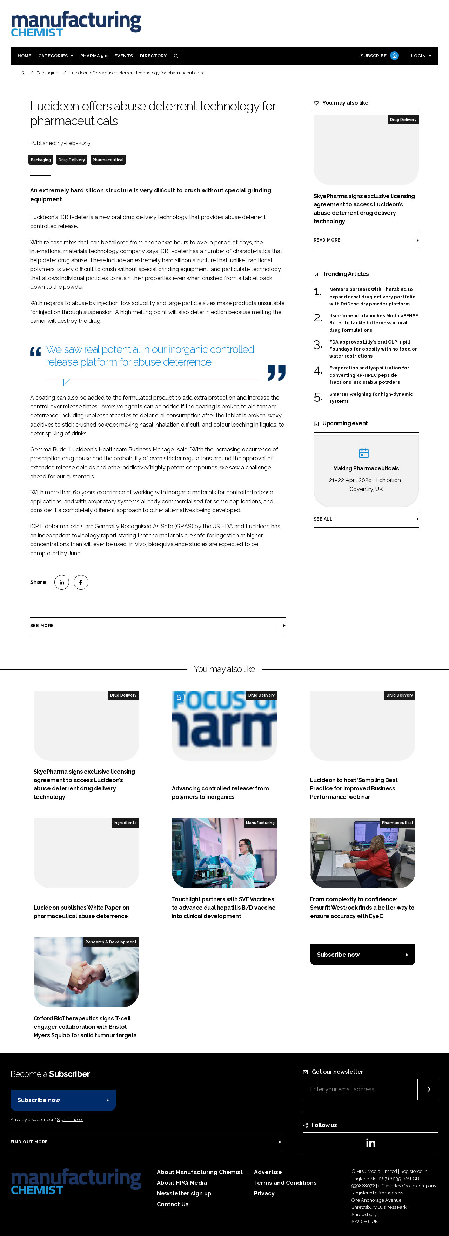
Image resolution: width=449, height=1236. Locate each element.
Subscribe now (338, 954)
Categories (53, 56)
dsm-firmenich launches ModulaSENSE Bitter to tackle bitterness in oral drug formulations (373, 323)
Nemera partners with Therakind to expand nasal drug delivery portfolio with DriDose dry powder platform (372, 296)
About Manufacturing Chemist (200, 1172)
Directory (153, 56)
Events (123, 56)
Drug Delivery (72, 160)
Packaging (41, 160)
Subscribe (379, 56)
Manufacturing (260, 823)
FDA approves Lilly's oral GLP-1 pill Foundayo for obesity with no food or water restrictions (373, 349)
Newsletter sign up (184, 1193)
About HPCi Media (182, 1183)
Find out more (29, 1142)
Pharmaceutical (108, 160)
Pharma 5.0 (93, 56)
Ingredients (125, 823)
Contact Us (173, 1204)
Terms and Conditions (285, 1183)
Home (24, 56)
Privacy (264, 1193)
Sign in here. (70, 1119)
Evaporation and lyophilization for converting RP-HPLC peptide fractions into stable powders (369, 375)
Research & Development (111, 942)
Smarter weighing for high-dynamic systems (371, 398)
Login (418, 56)
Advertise (268, 1172)
